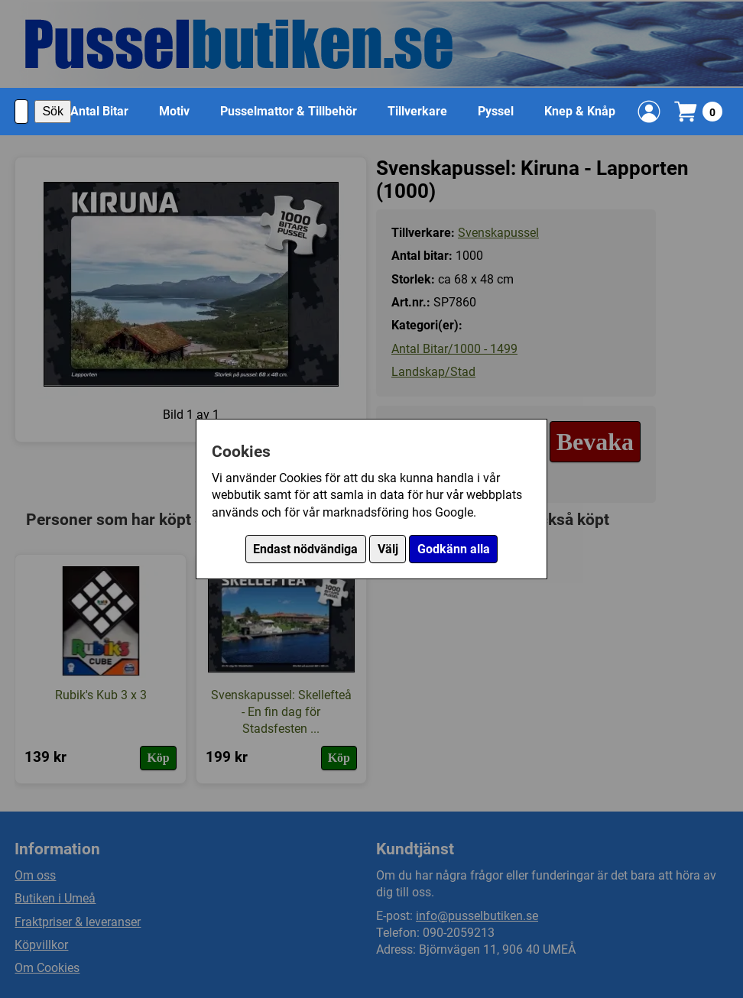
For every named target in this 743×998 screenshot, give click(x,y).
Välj (388, 549)
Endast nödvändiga (305, 549)
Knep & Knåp (579, 111)
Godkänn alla (453, 549)
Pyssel (496, 111)
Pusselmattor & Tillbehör (288, 111)
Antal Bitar (99, 111)
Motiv (174, 111)
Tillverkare (417, 111)
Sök (52, 111)
